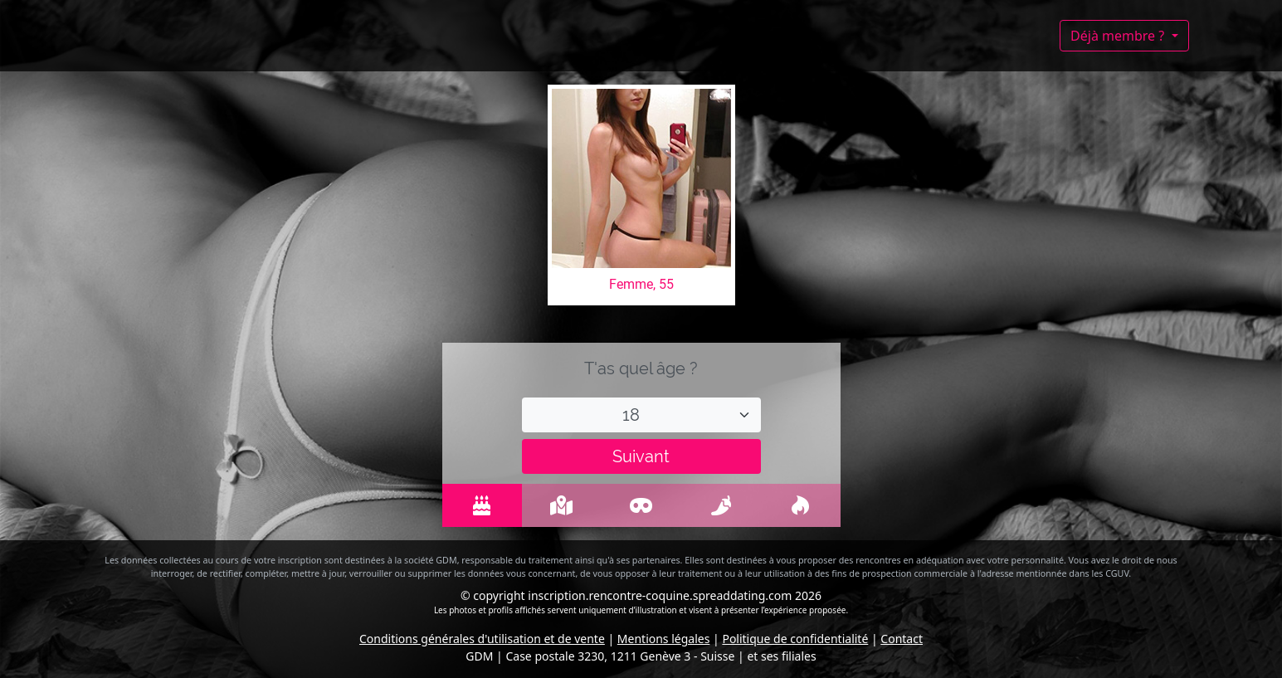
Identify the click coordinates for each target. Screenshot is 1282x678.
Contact (901, 638)
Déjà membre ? (1118, 36)
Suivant (641, 456)
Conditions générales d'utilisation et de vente (482, 638)
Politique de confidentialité (795, 638)
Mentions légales (663, 638)
